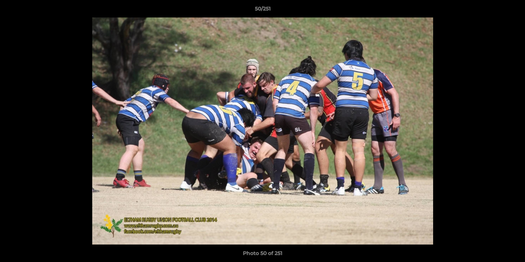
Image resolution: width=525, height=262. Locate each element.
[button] (512, 10)
